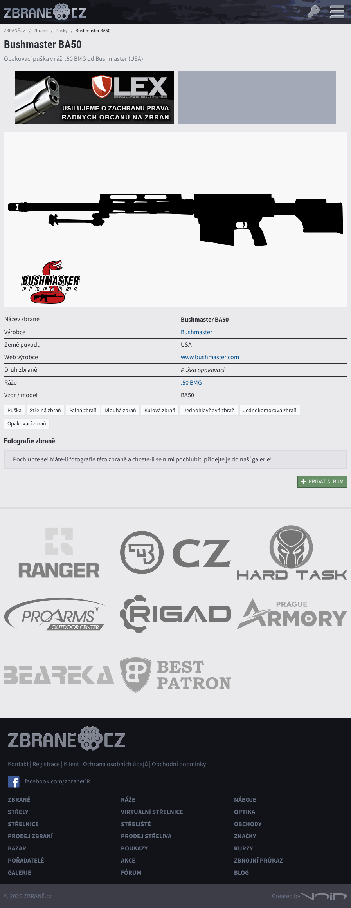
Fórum (131, 872)
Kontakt (18, 764)
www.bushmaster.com (210, 357)
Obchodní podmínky (179, 764)
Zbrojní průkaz (258, 860)
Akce (128, 860)
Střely (18, 812)
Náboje (245, 800)
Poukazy (134, 848)
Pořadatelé (26, 860)
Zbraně (41, 30)
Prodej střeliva (146, 836)
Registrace (46, 764)
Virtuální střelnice (152, 812)
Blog (241, 872)
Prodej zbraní (30, 836)
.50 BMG (191, 383)
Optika (244, 812)
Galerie (19, 872)
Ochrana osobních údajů (115, 764)
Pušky (62, 30)
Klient (71, 764)
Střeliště (136, 824)
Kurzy (243, 848)
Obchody (247, 824)
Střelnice (23, 824)
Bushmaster (196, 332)
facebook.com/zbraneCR (57, 781)
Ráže (128, 800)
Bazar (17, 848)
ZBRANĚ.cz (15, 30)
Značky (245, 836)
